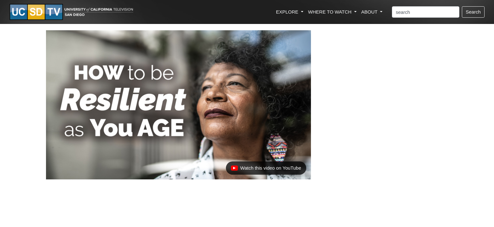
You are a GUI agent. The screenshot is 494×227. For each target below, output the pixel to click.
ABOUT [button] (370, 12)
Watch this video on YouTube (266, 169)
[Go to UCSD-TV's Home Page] (72, 12)
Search (473, 12)
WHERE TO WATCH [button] (330, 12)
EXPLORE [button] (288, 12)
